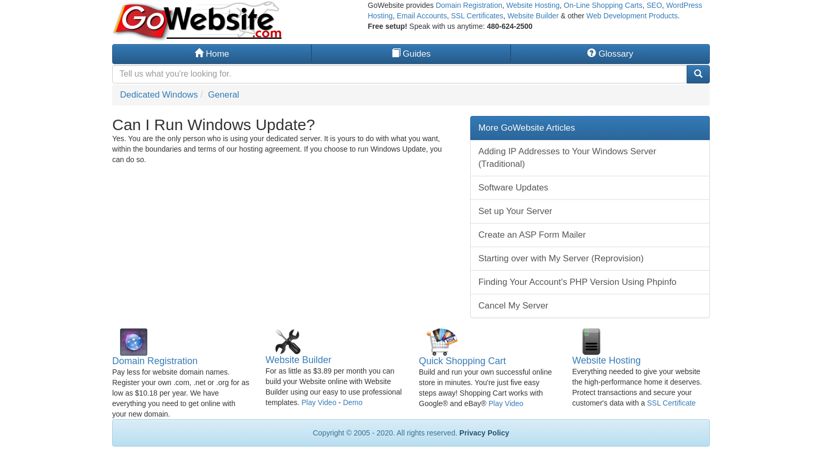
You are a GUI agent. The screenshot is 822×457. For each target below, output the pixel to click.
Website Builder (533, 16)
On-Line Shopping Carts (603, 5)
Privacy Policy (484, 433)
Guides (411, 54)
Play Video (319, 402)
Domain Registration (469, 5)
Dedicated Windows (159, 95)
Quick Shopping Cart (462, 361)
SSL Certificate (671, 403)
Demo (352, 402)
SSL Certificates (477, 16)
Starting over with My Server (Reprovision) (561, 258)
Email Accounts (422, 16)
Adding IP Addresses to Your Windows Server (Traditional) (567, 157)
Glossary (610, 54)
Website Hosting (533, 5)
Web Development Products (632, 16)
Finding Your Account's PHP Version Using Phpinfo (578, 282)
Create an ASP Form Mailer (532, 235)
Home (211, 54)
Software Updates (513, 188)
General (224, 95)
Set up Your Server (516, 211)
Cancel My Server (513, 306)
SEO (654, 5)
